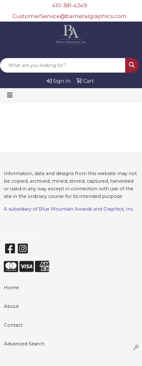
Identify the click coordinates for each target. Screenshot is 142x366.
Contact (13, 325)
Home (11, 288)
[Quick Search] (62, 65)
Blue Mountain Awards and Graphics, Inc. (86, 209)
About (11, 306)
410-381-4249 (69, 5)
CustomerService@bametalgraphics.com (69, 16)
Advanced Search (24, 344)
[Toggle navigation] (10, 95)
